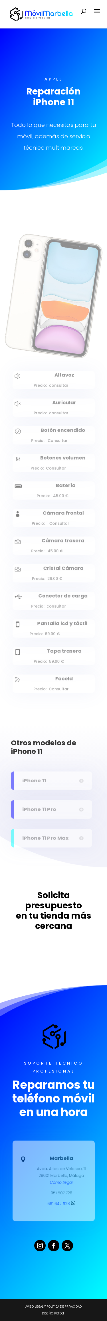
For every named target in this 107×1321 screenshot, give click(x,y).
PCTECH (59, 1313)
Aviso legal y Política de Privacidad (53, 1306)
